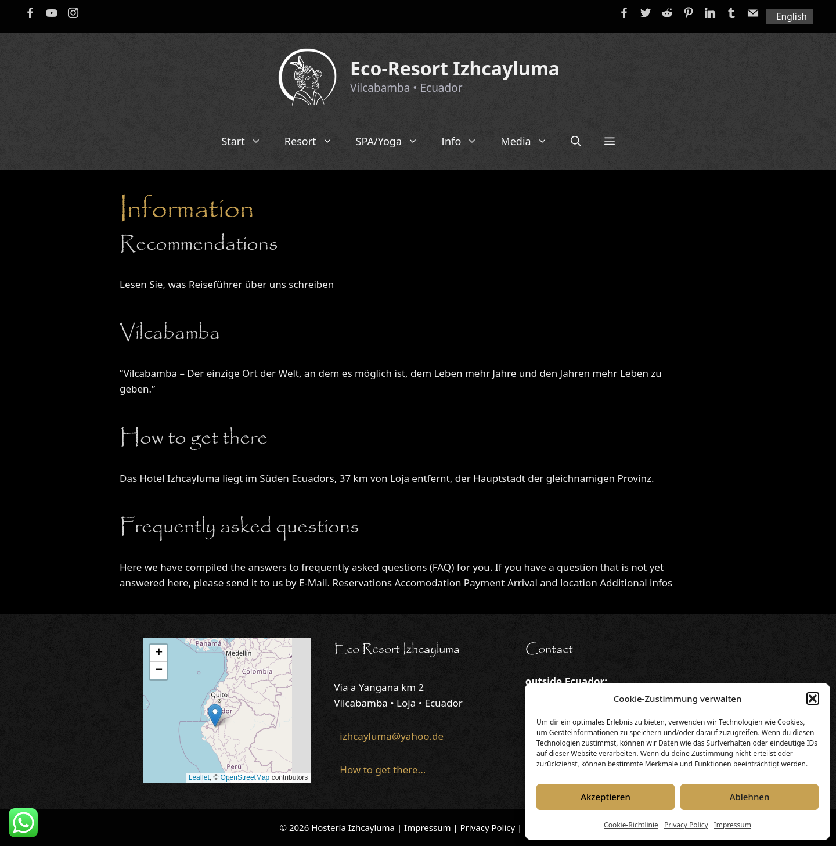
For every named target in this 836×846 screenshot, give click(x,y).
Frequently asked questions (239, 527)
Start (246, 141)
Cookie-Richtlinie (631, 825)
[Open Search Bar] (576, 141)
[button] (813, 698)
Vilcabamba (170, 333)
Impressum (732, 825)
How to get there (194, 438)
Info (465, 141)
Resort (314, 141)
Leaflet (199, 777)
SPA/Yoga (393, 141)
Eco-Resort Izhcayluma (455, 68)
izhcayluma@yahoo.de (392, 736)
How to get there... (383, 769)
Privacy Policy (686, 825)
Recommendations (199, 244)
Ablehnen (750, 796)
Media (529, 141)
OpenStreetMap (245, 777)
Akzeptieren (605, 796)
